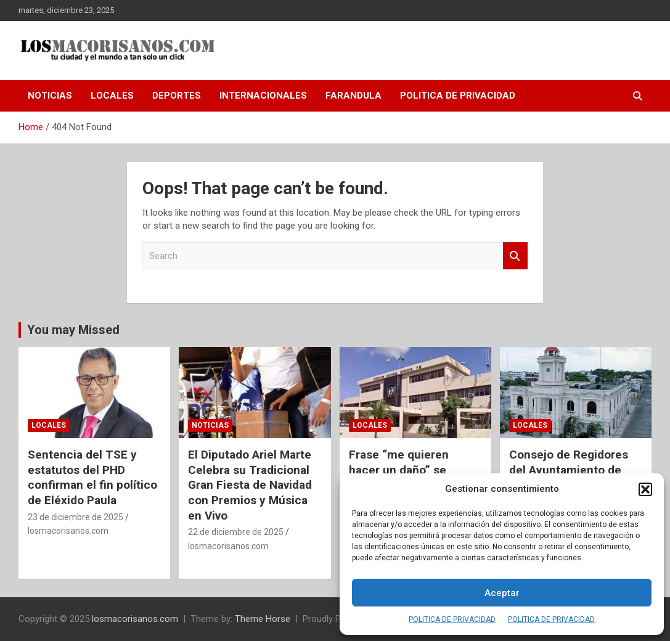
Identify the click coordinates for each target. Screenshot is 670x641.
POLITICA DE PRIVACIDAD (452, 619)
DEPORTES (176, 95)
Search (515, 256)
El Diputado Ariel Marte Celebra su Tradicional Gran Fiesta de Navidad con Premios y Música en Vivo (250, 485)
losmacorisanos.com (68, 531)
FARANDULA (353, 95)
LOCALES (112, 95)
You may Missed (73, 329)
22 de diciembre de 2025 (236, 532)
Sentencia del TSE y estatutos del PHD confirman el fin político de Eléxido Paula (92, 477)
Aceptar (502, 592)
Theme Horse (262, 618)
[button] (645, 489)
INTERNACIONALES (263, 95)
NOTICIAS (50, 95)
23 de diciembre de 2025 (75, 517)
